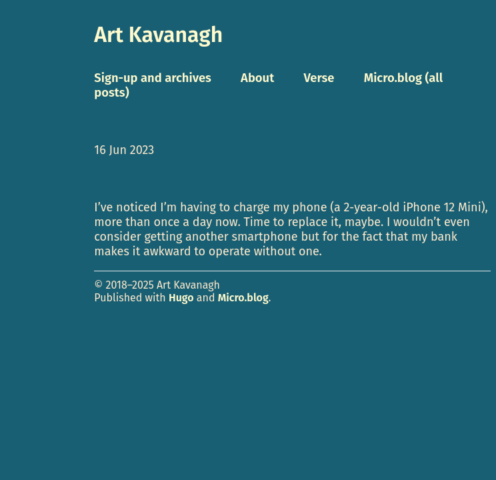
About (257, 78)
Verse (318, 78)
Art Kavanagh (158, 34)
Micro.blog (243, 297)
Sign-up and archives (152, 78)
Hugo (181, 297)
